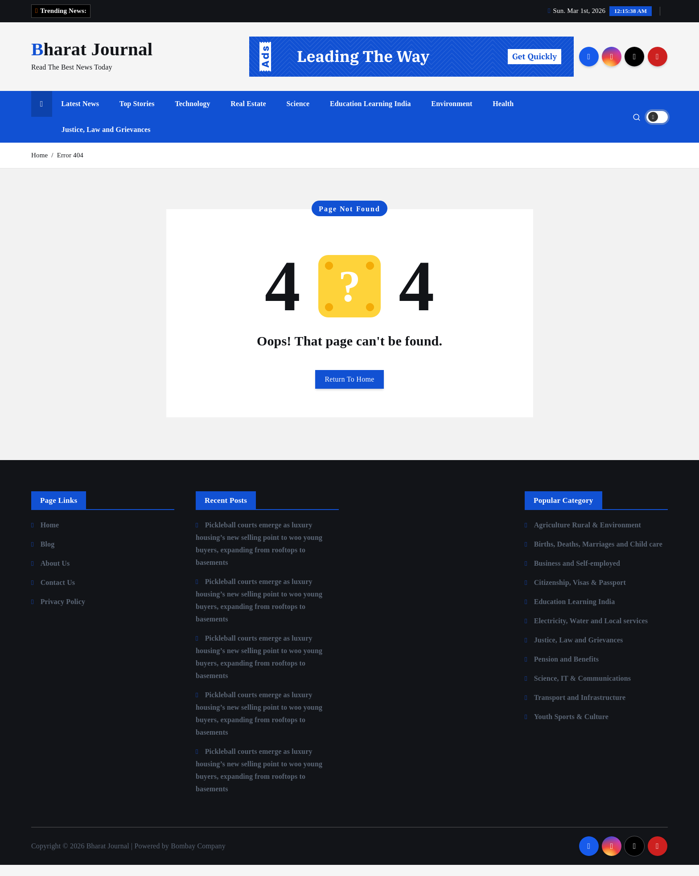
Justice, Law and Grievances (106, 140)
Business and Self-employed (577, 574)
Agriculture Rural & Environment (587, 536)
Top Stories (137, 115)
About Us (55, 574)
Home (39, 166)
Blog (48, 555)
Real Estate (248, 115)
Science (298, 115)
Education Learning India (370, 115)
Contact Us (58, 593)
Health (503, 115)
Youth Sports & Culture (571, 728)
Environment (451, 115)
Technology (192, 115)
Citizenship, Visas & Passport (580, 593)
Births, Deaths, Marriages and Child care (598, 555)
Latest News (80, 115)
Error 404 (70, 166)
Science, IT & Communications (582, 689)
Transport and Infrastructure (580, 708)
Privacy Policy (63, 613)
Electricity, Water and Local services (591, 632)
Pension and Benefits (566, 670)
